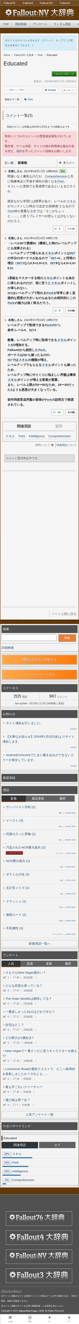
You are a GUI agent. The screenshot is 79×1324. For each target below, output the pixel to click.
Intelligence (37, 436)
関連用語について (67, 445)
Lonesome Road (14, 853)
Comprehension (56, 176)
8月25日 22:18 (67, 894)
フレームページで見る (39, 674)
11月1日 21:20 (67, 880)
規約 (19, 151)
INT (72, 253)
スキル (71, 201)
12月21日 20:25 (67, 826)
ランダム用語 (62, 24)
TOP (6, 24)
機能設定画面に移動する (40, 659)
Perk (28, 99)
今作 (33, 211)
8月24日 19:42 (64, 934)
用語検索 (21, 24)
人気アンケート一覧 (40, 1114)
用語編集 (50, 90)
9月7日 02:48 (65, 853)
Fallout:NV (46, 3)
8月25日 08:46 (66, 907)
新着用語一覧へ (39, 943)
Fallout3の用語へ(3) (64, 74)
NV (10, 293)
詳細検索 (7, 647)
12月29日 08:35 (67, 813)
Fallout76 (9, 3)
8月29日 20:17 (67, 867)
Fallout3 (65, 3)
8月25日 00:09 (66, 921)
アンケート (40, 24)
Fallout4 (28, 3)
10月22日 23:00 (67, 840)
